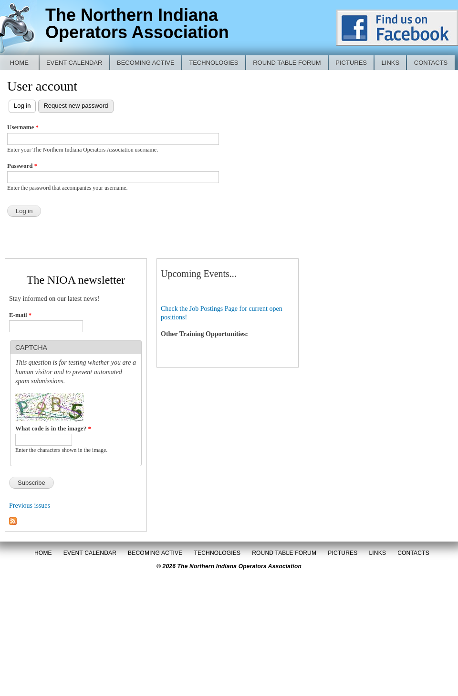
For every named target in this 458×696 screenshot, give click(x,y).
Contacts (431, 62)
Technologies (213, 62)
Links (391, 62)
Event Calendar (74, 62)
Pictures (351, 62)
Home (19, 62)
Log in (25, 104)
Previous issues (29, 505)
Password (22, 165)
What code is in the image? (53, 428)
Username (23, 127)
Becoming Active (146, 62)
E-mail (20, 314)
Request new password (75, 105)
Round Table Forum (287, 62)
